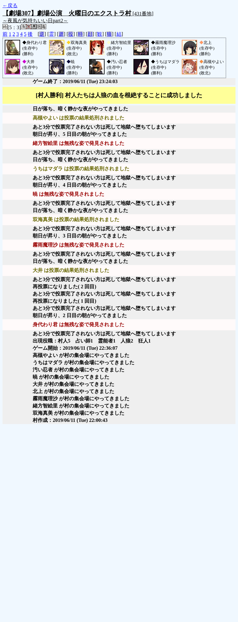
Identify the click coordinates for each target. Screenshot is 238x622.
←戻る (10, 5)
